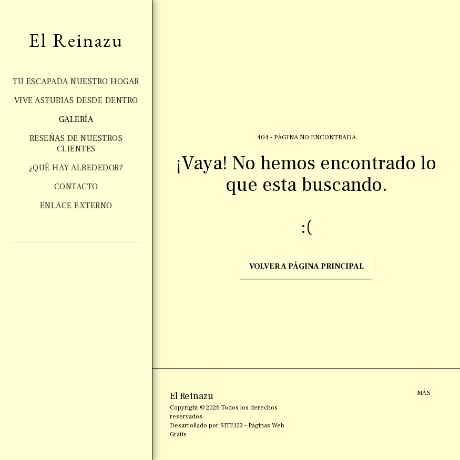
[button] (58, 271)
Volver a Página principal (306, 266)
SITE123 (231, 426)
